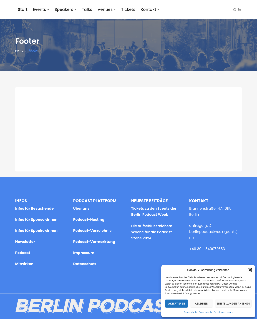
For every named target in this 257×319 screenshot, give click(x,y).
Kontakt (150, 9)
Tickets (128, 9)
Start (22, 9)
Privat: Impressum (223, 312)
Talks (87, 9)
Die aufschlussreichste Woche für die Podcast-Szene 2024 (152, 126)
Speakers (66, 9)
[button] (250, 270)
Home (19, 51)
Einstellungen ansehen (233, 303)
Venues (107, 9)
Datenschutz (190, 312)
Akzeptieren (176, 303)
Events (41, 9)
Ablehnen (201, 303)
